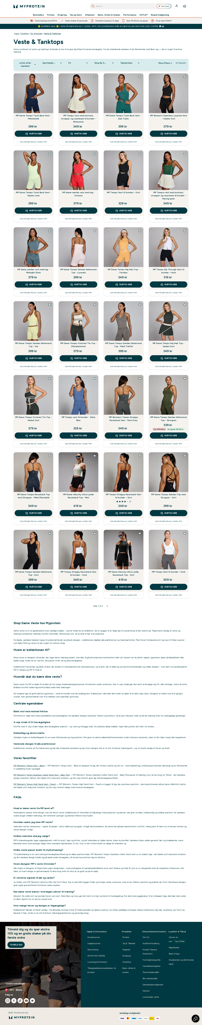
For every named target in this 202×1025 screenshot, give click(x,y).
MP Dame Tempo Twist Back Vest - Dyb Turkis (123, 117)
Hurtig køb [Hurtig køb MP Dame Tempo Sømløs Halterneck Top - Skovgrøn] (168, 435)
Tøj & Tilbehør (128, 943)
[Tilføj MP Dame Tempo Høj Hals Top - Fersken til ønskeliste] (139, 230)
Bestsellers (38, 15)
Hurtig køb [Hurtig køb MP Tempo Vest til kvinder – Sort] (123, 210)
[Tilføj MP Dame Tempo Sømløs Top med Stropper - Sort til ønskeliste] (184, 455)
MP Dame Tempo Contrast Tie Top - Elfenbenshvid (78, 344)
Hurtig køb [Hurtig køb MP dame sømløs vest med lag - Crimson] (78, 210)
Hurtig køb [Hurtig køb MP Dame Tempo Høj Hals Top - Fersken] (123, 284)
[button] (195, 1018)
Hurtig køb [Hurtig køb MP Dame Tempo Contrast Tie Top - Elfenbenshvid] (78, 358)
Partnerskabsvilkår (151, 972)
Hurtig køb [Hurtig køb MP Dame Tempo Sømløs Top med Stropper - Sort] (168, 513)
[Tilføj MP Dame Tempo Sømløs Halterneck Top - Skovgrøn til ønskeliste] (184, 378)
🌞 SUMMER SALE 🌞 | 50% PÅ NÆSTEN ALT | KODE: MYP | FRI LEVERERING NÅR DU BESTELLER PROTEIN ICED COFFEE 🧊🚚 (101, 26)
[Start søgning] (93, 6)
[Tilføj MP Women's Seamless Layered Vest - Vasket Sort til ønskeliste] (184, 77)
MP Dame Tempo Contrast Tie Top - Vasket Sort (33, 418)
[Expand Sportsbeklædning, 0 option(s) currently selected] (52, 63)
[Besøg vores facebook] (13, 1000)
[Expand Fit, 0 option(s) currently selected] (78, 63)
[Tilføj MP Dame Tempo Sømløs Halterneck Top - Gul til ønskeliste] (49, 304)
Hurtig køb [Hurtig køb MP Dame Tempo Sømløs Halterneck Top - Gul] (33, 358)
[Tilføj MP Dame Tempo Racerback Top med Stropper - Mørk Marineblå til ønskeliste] (49, 455)
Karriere (146, 991)
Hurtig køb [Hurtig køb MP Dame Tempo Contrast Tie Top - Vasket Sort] (33, 435)
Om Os (146, 937)
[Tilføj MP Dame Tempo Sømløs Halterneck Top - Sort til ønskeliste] (49, 533)
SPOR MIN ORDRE (96, 956)
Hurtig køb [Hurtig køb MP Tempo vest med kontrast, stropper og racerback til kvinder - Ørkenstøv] (78, 133)
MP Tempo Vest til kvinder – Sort (123, 192)
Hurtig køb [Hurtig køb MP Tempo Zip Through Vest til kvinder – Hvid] (168, 284)
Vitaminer (90, 15)
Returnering (92, 950)
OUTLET (144, 15)
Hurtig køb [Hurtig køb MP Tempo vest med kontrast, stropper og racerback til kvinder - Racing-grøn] (168, 210)
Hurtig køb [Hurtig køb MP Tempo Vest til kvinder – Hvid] (168, 586)
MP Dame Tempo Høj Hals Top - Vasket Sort (168, 344)
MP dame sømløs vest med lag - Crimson (78, 194)
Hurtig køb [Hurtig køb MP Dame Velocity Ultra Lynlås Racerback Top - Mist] (78, 513)
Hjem (16, 33)
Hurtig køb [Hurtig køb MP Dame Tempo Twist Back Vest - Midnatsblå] (33, 133)
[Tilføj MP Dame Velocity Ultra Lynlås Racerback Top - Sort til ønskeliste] (139, 533)
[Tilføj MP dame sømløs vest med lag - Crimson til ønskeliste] (94, 154)
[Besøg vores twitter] (32, 1000)
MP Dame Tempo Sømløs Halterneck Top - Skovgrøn (168, 418)
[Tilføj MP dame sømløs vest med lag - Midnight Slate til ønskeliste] (49, 230)
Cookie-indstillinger (15, 984)
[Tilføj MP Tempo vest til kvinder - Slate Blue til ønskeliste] (94, 378)
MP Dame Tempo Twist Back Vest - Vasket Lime (33, 194)
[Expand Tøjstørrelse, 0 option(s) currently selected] (130, 63)
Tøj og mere (76, 15)
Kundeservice (93, 937)
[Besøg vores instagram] (7, 1000)
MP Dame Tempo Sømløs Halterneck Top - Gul (33, 344)
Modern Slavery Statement (150, 952)
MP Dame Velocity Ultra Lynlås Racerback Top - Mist (78, 496)
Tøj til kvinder (36, 33)
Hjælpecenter (93, 943)
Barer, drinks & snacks (128, 970)
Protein (50, 15)
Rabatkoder (174, 947)
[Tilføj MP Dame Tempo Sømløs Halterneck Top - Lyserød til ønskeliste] (94, 230)
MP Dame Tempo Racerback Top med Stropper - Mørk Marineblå (33, 496)
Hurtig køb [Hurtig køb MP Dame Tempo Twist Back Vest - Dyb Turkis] (123, 133)
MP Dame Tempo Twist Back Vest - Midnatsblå (33, 117)
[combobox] (131, 6)
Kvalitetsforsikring (151, 943)
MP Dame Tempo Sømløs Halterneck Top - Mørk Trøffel (123, 344)
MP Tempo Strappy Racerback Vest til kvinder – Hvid (78, 573)
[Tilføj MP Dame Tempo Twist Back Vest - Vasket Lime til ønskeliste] (49, 154)
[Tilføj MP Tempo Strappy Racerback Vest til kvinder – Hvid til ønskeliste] (94, 533)
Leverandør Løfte (151, 997)
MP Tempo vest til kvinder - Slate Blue (78, 418)
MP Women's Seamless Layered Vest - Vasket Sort (168, 117)
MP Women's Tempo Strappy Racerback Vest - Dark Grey (123, 418)
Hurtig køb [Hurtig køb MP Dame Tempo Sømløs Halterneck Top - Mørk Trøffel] (123, 358)
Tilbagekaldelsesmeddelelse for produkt (101, 970)
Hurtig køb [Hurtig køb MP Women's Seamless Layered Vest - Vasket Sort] (168, 133)
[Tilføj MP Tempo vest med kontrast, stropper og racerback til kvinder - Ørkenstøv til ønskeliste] (94, 77)
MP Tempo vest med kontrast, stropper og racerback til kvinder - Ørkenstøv (78, 118)
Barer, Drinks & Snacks (109, 15)
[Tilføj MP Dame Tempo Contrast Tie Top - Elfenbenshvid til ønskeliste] (94, 304)
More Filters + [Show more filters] (165, 63)
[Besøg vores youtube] (26, 1000)
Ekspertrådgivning (160, 15)
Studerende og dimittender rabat (181, 962)
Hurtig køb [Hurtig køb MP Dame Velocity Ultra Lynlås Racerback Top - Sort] (123, 586)
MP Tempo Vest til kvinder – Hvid (168, 572)
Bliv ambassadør (150, 978)
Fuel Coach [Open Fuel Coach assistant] (164, 6)
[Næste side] (107, 606)
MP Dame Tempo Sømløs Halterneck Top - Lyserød (78, 271)
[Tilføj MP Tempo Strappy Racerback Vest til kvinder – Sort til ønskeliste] (139, 455)
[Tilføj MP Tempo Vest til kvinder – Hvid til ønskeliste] (184, 533)
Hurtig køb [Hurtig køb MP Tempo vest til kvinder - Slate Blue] (78, 435)
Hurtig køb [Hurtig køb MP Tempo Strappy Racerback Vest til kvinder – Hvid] (78, 586)
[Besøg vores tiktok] (20, 1000)
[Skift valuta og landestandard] (40, 989)
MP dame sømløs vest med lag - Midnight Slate (33, 271)
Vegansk (126, 950)
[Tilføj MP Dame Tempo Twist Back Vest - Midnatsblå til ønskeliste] (49, 77)
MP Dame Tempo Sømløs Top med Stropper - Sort (168, 496)
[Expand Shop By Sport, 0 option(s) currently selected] (104, 63)
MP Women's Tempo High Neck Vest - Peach (35, 784)
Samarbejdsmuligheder (153, 985)
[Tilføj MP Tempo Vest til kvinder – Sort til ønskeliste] (139, 154)
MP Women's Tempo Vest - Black (29, 766)
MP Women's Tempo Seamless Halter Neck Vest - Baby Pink (42, 775)
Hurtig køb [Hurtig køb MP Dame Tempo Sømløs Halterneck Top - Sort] (33, 586)
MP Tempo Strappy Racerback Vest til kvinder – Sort (123, 496)
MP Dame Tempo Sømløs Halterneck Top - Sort (33, 573)
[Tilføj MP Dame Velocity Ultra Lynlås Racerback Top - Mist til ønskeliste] (94, 455)
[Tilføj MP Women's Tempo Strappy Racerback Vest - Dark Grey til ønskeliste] (139, 378)
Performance (129, 15)
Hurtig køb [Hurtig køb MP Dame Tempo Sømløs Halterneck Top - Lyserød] (78, 284)
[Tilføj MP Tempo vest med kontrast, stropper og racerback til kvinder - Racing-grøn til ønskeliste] (184, 154)
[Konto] (177, 6)
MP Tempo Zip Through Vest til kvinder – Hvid (168, 271)
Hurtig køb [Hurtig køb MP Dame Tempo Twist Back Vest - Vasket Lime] (33, 210)
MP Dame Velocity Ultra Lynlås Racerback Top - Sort (123, 573)
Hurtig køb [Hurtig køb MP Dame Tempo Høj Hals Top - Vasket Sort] (168, 358)
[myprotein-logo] (29, 6)
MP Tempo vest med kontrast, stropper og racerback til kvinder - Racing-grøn (168, 195)
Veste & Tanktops (52, 33)
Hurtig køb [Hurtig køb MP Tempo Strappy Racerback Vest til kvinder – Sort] (123, 513)
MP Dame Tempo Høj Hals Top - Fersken (123, 271)
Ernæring (62, 15)
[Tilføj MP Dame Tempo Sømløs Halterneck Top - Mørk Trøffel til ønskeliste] (139, 304)
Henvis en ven (177, 939)
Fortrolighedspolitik (151, 960)
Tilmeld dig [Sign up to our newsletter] (16, 945)
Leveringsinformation (97, 962)
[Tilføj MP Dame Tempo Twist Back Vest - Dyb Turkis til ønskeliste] (139, 77)
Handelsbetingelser (152, 966)
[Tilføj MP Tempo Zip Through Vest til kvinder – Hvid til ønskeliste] (184, 230)
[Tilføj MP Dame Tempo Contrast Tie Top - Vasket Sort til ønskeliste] (49, 378)
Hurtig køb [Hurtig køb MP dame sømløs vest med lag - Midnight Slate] (33, 284)
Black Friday (174, 954)
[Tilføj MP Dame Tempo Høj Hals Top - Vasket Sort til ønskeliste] (184, 304)
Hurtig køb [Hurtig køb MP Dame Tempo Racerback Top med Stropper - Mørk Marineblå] (33, 513)
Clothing (25, 33)
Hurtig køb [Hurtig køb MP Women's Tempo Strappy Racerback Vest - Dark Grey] (123, 435)
